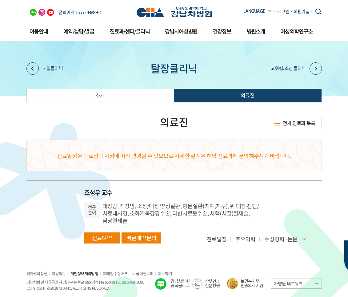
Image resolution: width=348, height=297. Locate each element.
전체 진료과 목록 (298, 123)
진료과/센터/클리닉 (130, 31)
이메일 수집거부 (115, 273)
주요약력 (245, 239)
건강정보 (222, 31)
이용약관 (59, 273)
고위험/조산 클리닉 (296, 68)
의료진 (248, 95)
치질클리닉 (44, 68)
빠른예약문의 (141, 238)
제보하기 (165, 273)
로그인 (283, 11)
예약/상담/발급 (78, 31)
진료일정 (216, 239)
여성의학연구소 (296, 31)
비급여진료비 (142, 273)
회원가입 (301, 11)
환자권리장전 (36, 273)
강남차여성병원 (181, 31)
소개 (100, 95)
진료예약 (102, 238)
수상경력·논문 (280, 239)
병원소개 (255, 31)
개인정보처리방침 (84, 273)
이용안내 (39, 31)
